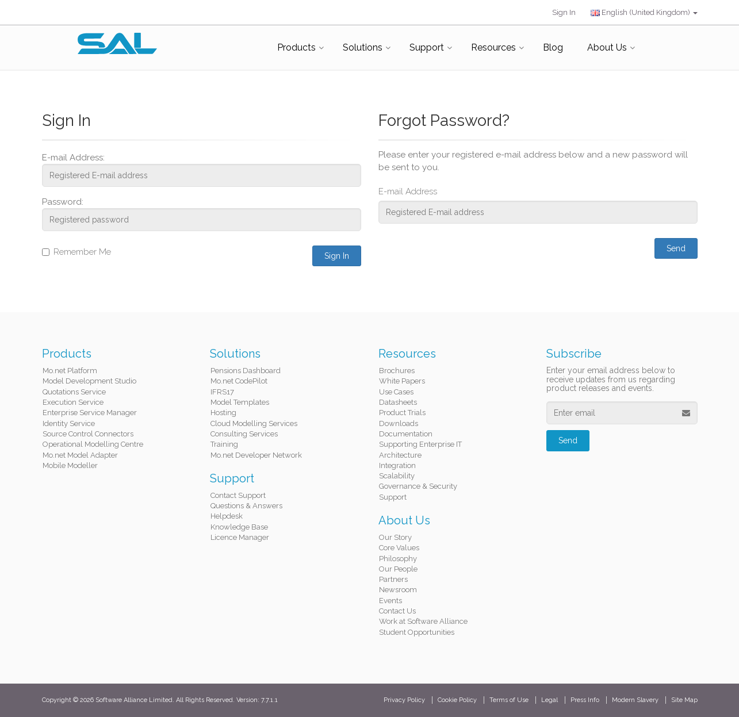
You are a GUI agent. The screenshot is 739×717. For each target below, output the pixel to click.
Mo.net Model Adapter (80, 455)
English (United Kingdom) (644, 12)
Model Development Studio (89, 381)
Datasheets (398, 402)
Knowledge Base (239, 527)
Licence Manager (239, 537)
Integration (397, 465)
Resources (493, 47)
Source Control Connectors (88, 434)
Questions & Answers (246, 505)
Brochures (397, 370)
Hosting (223, 412)
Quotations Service (74, 392)
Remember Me (76, 252)
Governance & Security (418, 486)
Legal (549, 700)
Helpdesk (226, 516)
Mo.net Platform (70, 370)
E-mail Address (407, 191)
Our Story (395, 537)
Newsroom (398, 589)
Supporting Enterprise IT (420, 444)
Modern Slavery (635, 700)
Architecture (400, 455)
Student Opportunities (416, 632)
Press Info (584, 700)
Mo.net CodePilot (238, 381)
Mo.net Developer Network (256, 455)
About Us (607, 47)
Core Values (399, 547)
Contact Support (238, 495)
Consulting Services (244, 434)
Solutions (362, 47)
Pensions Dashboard (245, 370)
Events (390, 600)
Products (296, 47)
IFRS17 (222, 392)
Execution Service (73, 402)
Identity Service (69, 423)
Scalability (397, 475)
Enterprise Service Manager (90, 412)
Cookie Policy (457, 700)
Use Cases (396, 392)
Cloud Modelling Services (253, 423)
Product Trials (402, 412)
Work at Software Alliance (423, 621)
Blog (553, 47)
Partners (393, 579)
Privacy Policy (404, 700)
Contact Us (397, 611)
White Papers (402, 381)
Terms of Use (509, 700)
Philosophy (398, 558)
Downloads (398, 423)
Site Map (684, 700)
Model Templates (239, 402)
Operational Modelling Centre (93, 444)
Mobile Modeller (70, 465)
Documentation (405, 434)
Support (426, 47)
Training (224, 444)
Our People (398, 569)
